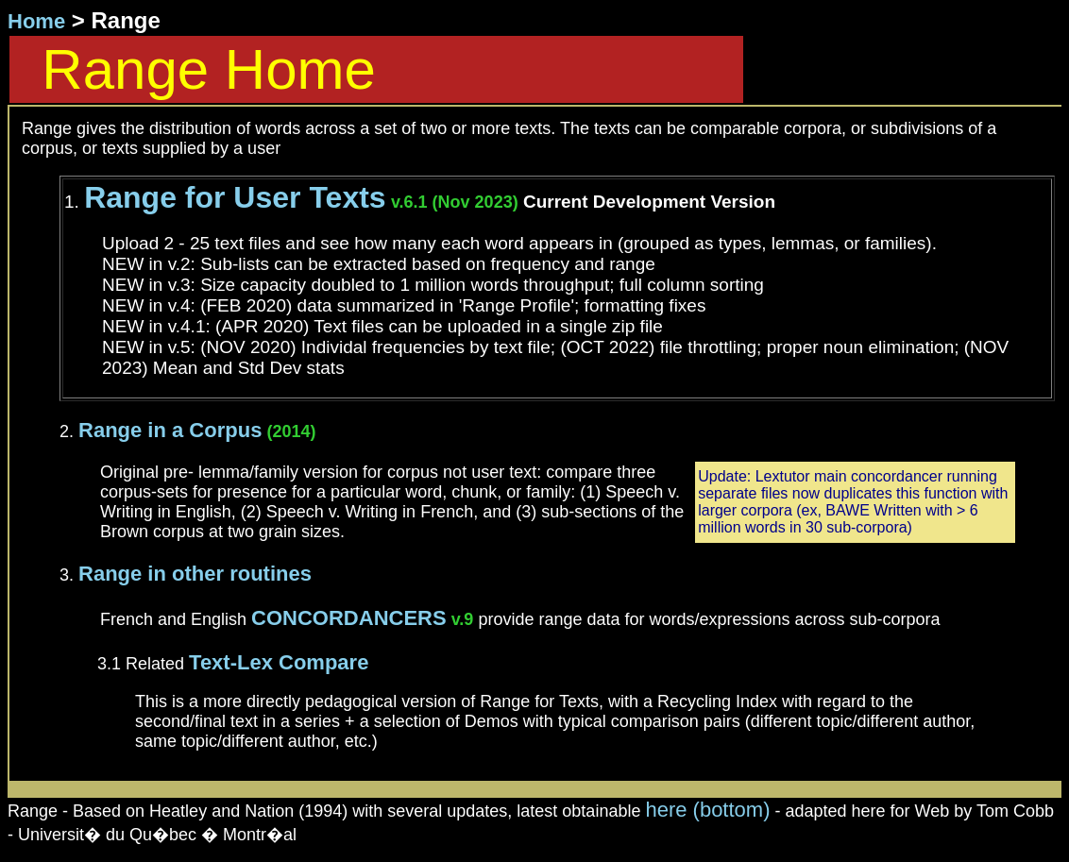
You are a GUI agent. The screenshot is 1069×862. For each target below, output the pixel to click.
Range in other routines (195, 573)
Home (36, 21)
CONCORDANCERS (349, 618)
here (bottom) (707, 809)
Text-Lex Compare (278, 662)
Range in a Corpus (170, 430)
